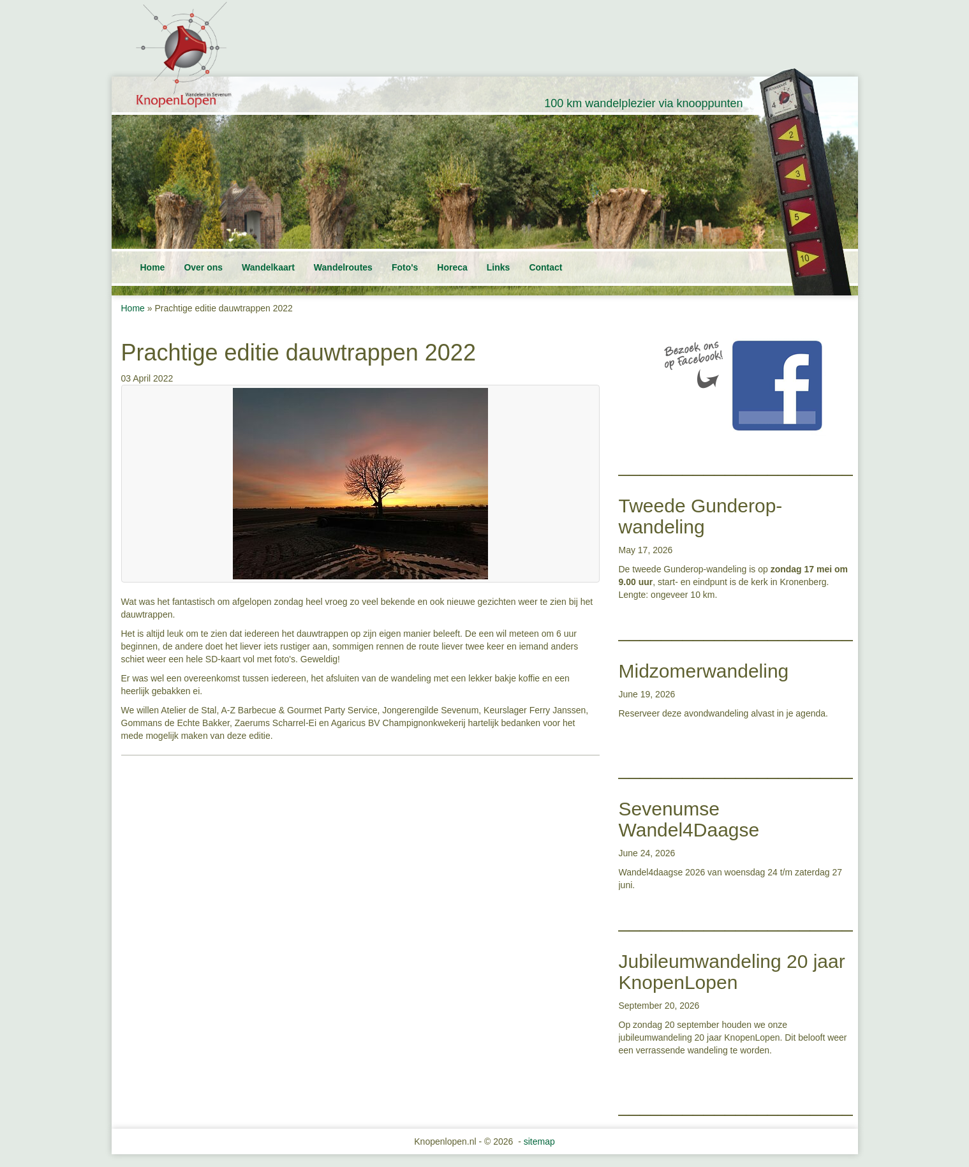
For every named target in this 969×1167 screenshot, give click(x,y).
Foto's (405, 267)
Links (498, 267)
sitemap (539, 1141)
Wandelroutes (343, 267)
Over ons (203, 267)
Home (152, 267)
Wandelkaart (268, 267)
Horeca (452, 267)
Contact (545, 267)
